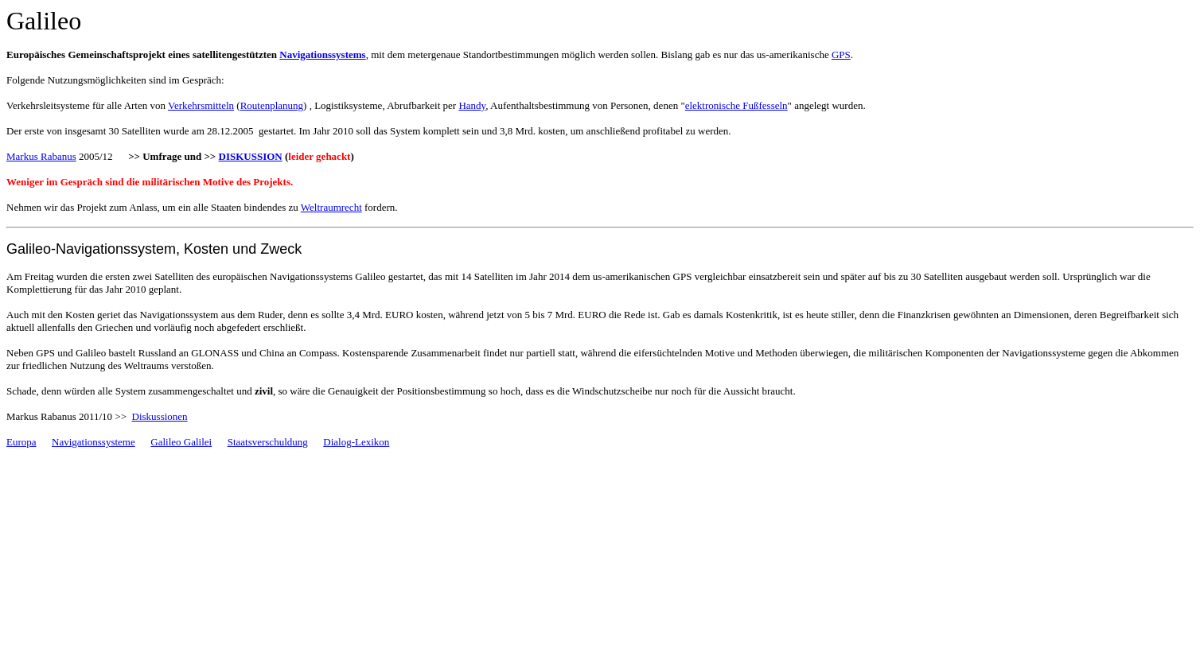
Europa (21, 442)
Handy (471, 105)
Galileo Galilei (181, 442)
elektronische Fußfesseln (736, 105)
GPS (841, 54)
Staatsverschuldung (268, 442)
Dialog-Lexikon (356, 442)
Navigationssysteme (93, 442)
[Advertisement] (192, 485)
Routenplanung (271, 105)
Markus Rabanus (41, 156)
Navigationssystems (322, 54)
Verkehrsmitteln (201, 105)
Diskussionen (160, 416)
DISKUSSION (250, 156)
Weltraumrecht (331, 207)
